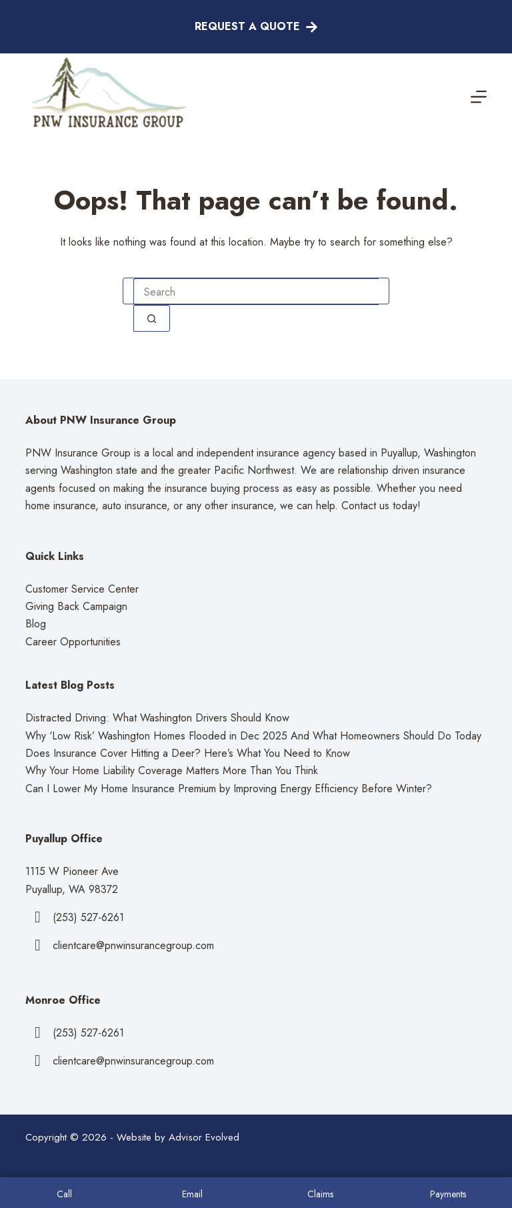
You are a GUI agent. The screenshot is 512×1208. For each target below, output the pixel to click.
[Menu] (479, 97)
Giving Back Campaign (76, 606)
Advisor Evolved (204, 1137)
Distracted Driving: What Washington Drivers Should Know (157, 717)
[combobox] (256, 291)
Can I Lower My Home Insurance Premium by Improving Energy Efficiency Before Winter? (228, 788)
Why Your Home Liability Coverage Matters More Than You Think (171, 770)
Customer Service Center (82, 589)
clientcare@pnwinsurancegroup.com (133, 945)
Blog (35, 623)
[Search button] (151, 318)
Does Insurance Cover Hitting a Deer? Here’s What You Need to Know (187, 753)
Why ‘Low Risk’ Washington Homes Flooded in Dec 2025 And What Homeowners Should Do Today (253, 735)
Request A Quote (256, 26)
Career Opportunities (73, 641)
